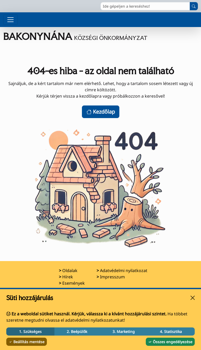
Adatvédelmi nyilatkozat (123, 270)
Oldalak (69, 270)
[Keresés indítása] (194, 6)
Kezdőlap (100, 111)
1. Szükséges (30, 331)
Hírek (67, 277)
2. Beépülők (77, 331)
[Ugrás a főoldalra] (75, 36)
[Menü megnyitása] (10, 19)
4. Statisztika (171, 331)
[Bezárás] (192, 298)
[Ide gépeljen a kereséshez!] (145, 6)
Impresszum (112, 277)
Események (73, 283)
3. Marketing (124, 331)
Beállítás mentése (26, 341)
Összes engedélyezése (170, 341)
